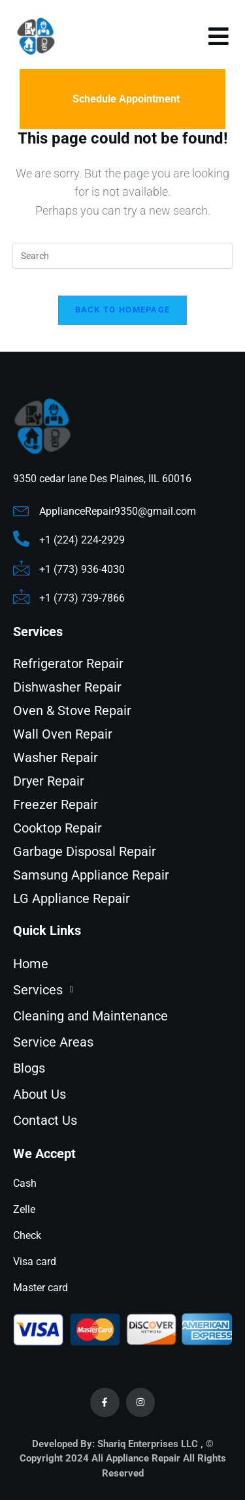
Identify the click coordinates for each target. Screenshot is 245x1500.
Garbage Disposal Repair (84, 851)
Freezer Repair (55, 804)
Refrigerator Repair (68, 663)
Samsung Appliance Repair (91, 875)
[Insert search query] (122, 256)
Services (46, 989)
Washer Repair (55, 757)
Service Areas (53, 1042)
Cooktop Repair (57, 828)
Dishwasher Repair (67, 687)
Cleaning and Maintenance (90, 1016)
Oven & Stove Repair (72, 710)
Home (30, 964)
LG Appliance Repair (71, 898)
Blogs (29, 1068)
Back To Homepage (123, 309)
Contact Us (45, 1120)
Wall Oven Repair (62, 734)
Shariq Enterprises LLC (147, 1444)
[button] (122, 990)
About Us (39, 1094)
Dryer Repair (48, 781)
